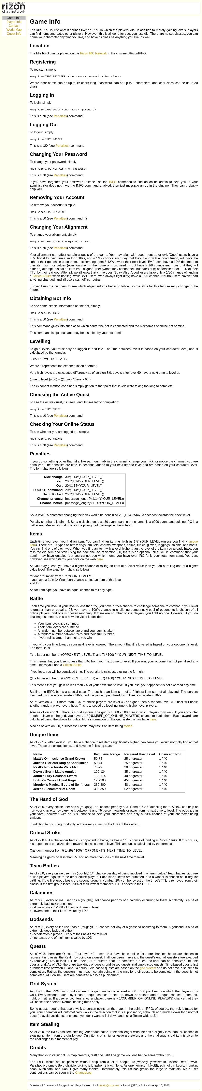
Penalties (60, 116)
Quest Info (14, 33)
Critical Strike (42, 276)
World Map (14, 29)
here (100, 559)
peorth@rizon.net (109, 1085)
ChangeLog (83, 1072)
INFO (112, 182)
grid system (148, 968)
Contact (13, 25)
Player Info (14, 21)
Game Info (14, 18)
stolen (128, 726)
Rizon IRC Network (93, 53)
